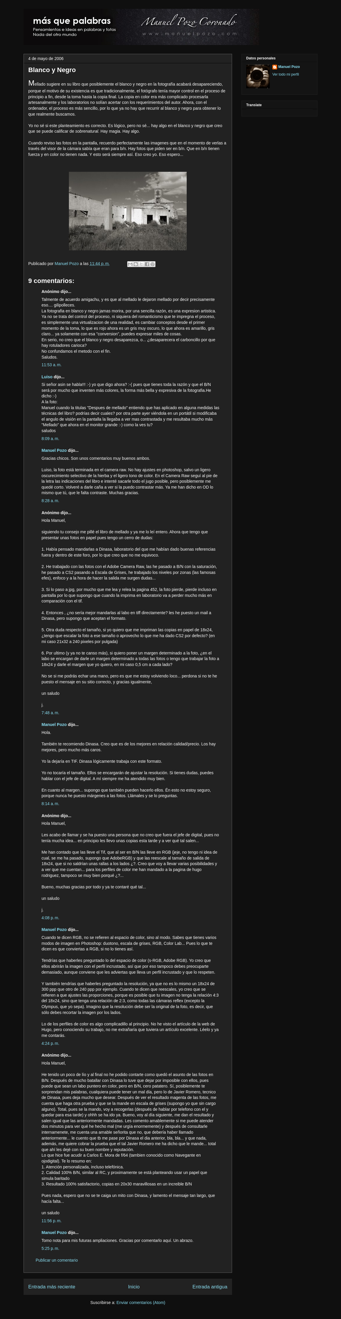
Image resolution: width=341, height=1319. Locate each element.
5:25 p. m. (50, 1248)
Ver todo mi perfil (285, 74)
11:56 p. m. (52, 1220)
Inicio (134, 1287)
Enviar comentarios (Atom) (140, 1302)
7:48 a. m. (50, 712)
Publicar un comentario (57, 1260)
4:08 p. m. (50, 917)
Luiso (47, 376)
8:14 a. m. (50, 803)
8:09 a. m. (50, 438)
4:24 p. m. (50, 1043)
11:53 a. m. (52, 364)
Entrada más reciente (51, 1287)
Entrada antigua (210, 1287)
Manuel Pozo (67, 263)
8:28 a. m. (50, 500)
